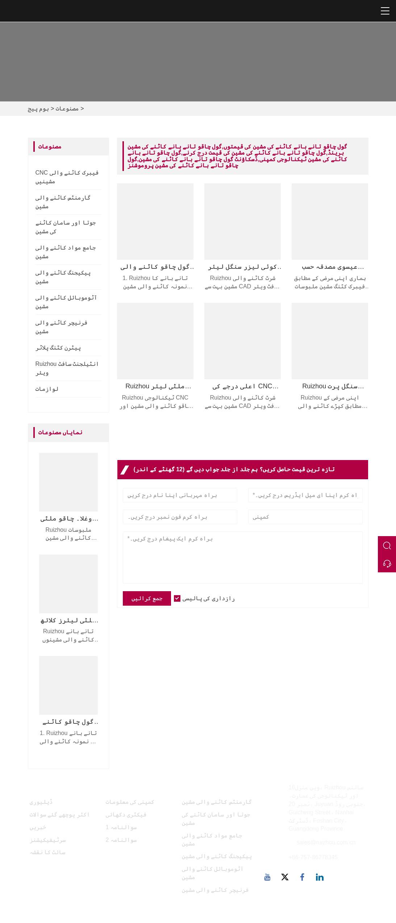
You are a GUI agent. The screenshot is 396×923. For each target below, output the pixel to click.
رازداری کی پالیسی (209, 598)
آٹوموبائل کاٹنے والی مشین (213, 873)
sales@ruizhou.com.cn (326, 842)
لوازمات (47, 389)
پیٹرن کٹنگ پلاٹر (58, 347)
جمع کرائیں (147, 598)
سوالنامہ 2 (121, 840)
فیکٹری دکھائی (126, 814)
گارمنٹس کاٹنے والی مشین (217, 802)
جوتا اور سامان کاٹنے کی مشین (216, 818)
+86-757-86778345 (313, 857)
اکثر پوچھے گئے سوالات (60, 814)
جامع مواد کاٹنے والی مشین (212, 839)
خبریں (38, 827)
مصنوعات (67, 108)
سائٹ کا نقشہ (48, 852)
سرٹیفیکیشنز (48, 840)
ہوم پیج (38, 108)
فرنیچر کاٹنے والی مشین (215, 890)
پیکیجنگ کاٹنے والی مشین (217, 856)
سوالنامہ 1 (121, 827)
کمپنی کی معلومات (130, 802)
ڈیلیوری (41, 802)
